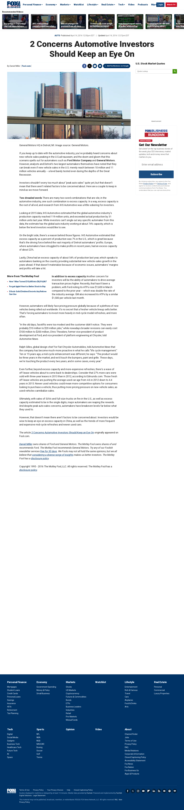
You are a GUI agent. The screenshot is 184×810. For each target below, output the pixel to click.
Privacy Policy (148, 184)
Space (10, 757)
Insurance (11, 703)
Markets (64, 4)
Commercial (159, 690)
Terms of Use (162, 184)
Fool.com (26, 66)
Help (68, 790)
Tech (120, 4)
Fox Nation (129, 767)
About (128, 729)
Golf (38, 754)
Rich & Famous (131, 690)
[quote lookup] (154, 71)
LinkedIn (154, 791)
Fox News (129, 764)
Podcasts (143, 4)
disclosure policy (40, 458)
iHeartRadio (175, 791)
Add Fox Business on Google (118, 66)
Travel (127, 693)
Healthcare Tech (14, 747)
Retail (68, 713)
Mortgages (12, 687)
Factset (89, 793)
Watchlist (79, 4)
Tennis (39, 757)
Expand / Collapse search (153, 5)
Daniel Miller (25, 444)
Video (131, 4)
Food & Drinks (130, 703)
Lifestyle (92, 4)
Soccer (40, 751)
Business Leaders (73, 707)
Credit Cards (12, 693)
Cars (127, 697)
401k (9, 707)
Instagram (138, 791)
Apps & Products (132, 774)
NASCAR (40, 744)
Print (95, 66)
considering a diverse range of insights (52, 454)
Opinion (70, 729)
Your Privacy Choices (55, 790)
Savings (10, 700)
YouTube (143, 791)
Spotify (169, 791)
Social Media (12, 737)
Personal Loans (14, 697)
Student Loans (13, 690)
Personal (158, 687)
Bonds (68, 700)
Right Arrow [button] (179, 21)
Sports (40, 729)
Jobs (127, 737)
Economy (50, 4)
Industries (70, 710)
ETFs (68, 703)
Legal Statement (39, 796)
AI (8, 754)
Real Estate (107, 4)
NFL (38, 734)
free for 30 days (48, 451)
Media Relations (132, 751)
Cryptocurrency (72, 693)
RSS (159, 791)
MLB (38, 741)
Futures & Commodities (76, 697)
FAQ (126, 747)
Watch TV (171, 5)
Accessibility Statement (135, 760)
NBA (38, 737)
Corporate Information (134, 754)
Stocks (69, 687)
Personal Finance (32, 4)
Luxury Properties (161, 693)
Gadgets (10, 741)
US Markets (71, 690)
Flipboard (148, 791)
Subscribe (156, 174)
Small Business (43, 693)
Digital (10, 734)
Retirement (12, 710)
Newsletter (164, 791)
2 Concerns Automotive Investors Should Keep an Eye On (62, 432)
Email (100, 66)
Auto (57, 35)
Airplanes (129, 700)
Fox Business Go (132, 770)
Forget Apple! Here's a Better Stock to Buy (27, 286)
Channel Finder (131, 734)
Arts (126, 707)
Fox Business (13, 4)
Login (160, 5)
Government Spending (46, 687)
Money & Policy (43, 690)
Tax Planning (12, 713)
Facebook (84, 66)
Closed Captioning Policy (135, 757)
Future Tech (12, 751)
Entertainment (131, 687)
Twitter (89, 66)
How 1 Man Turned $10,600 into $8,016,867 (28, 281)
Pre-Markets (71, 717)
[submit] (175, 71)
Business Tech (13, 744)
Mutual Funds (72, 720)
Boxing (39, 747)
